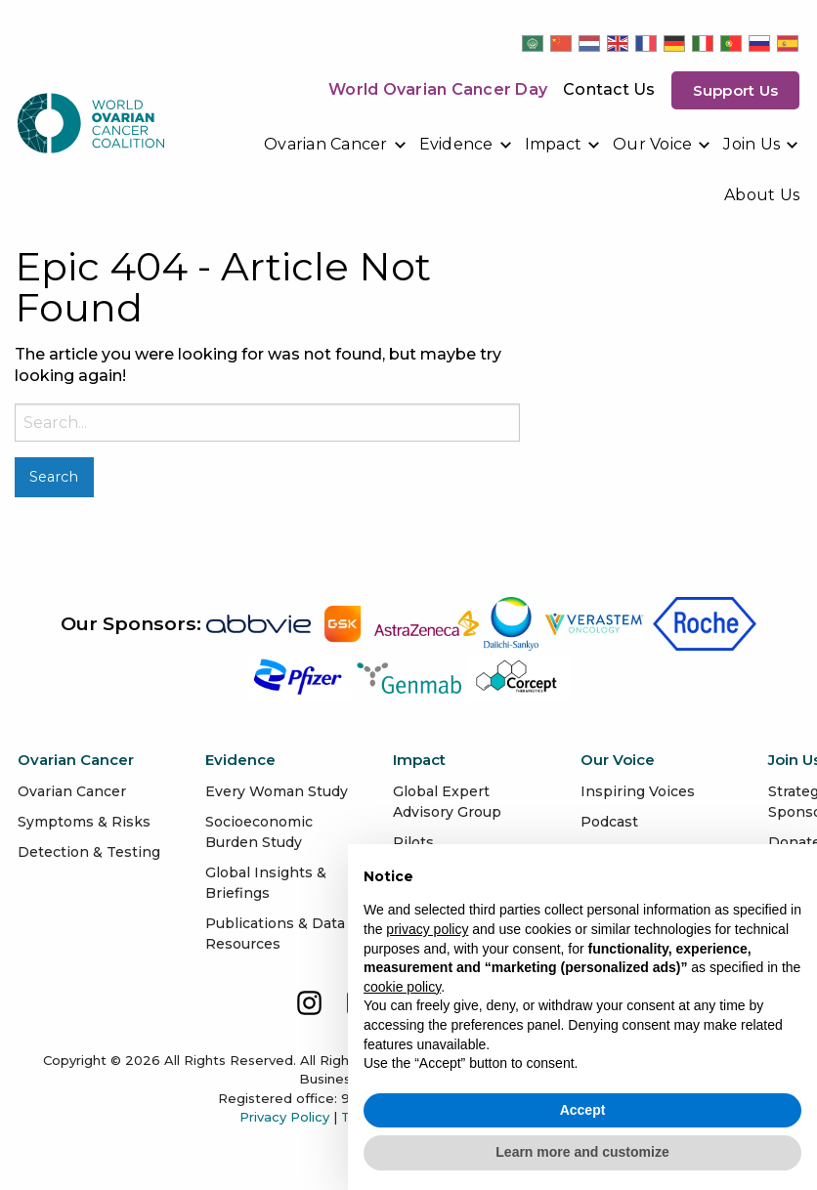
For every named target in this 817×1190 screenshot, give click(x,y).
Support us (736, 90)
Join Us (751, 144)
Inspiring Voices (637, 791)
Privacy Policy (284, 1117)
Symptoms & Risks (84, 821)
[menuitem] (336, 144)
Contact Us (609, 89)
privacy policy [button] (427, 929)
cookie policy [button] (402, 987)
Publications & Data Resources (275, 933)
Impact (553, 144)
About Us (761, 195)
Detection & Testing (89, 852)
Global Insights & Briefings (265, 883)
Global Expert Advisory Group (447, 802)
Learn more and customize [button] (581, 1152)
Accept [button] (583, 1110)
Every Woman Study (276, 791)
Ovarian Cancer (326, 144)
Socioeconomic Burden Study (259, 832)
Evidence (456, 144)
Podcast (609, 821)
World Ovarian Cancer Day (437, 89)
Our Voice (652, 144)
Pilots (413, 842)
